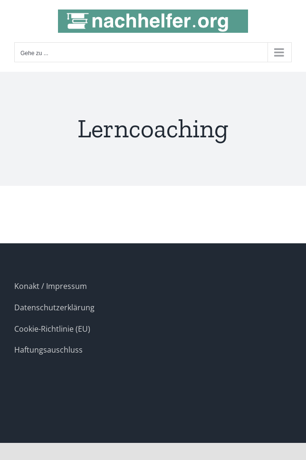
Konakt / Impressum (50, 286)
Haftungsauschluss (48, 350)
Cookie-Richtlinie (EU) (52, 329)
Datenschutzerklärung (54, 307)
